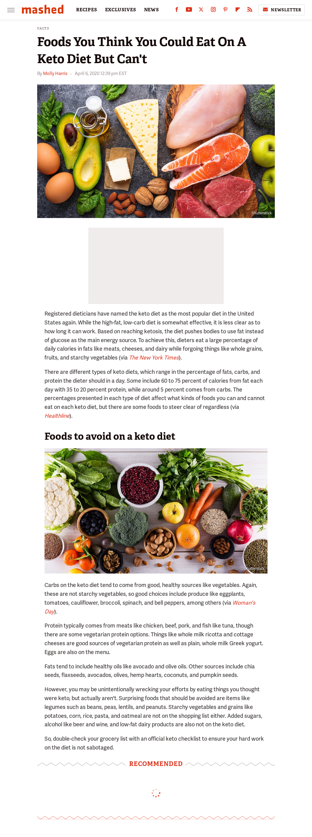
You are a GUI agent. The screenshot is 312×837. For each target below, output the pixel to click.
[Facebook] (176, 11)
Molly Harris (55, 73)
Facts (43, 28)
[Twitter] (201, 11)
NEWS (151, 10)
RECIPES (86, 10)
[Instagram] (213, 11)
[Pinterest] (225, 11)
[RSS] (250, 11)
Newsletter (281, 10)
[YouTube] (189, 11)
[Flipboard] (237, 11)
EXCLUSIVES (120, 10)
